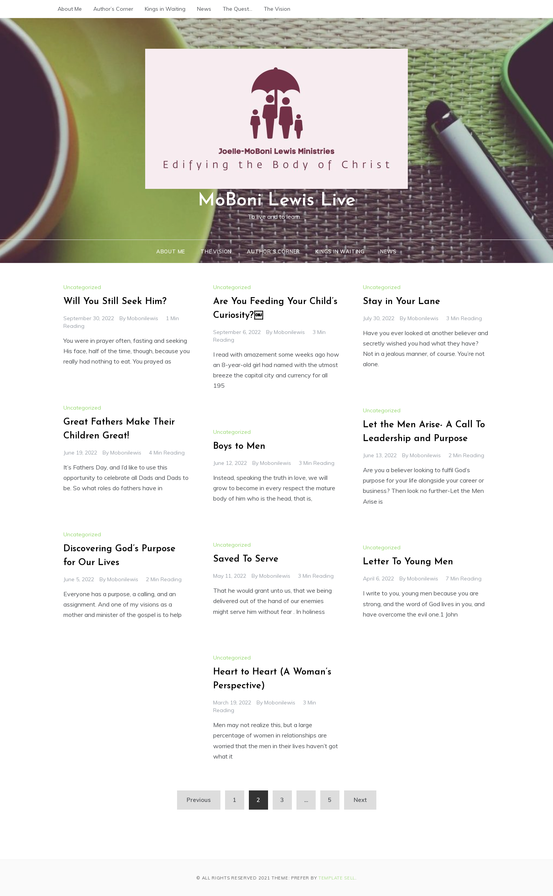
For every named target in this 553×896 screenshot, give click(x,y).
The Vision (277, 8)
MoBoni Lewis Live (277, 201)
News (204, 8)
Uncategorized (82, 287)
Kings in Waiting (165, 8)
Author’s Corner (113, 8)
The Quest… (237, 8)
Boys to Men (239, 446)
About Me (70, 8)
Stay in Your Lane (401, 301)
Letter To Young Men (408, 562)
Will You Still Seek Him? (115, 301)
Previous (199, 799)
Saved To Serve (245, 559)
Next (360, 799)
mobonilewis (142, 318)
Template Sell (336, 878)
